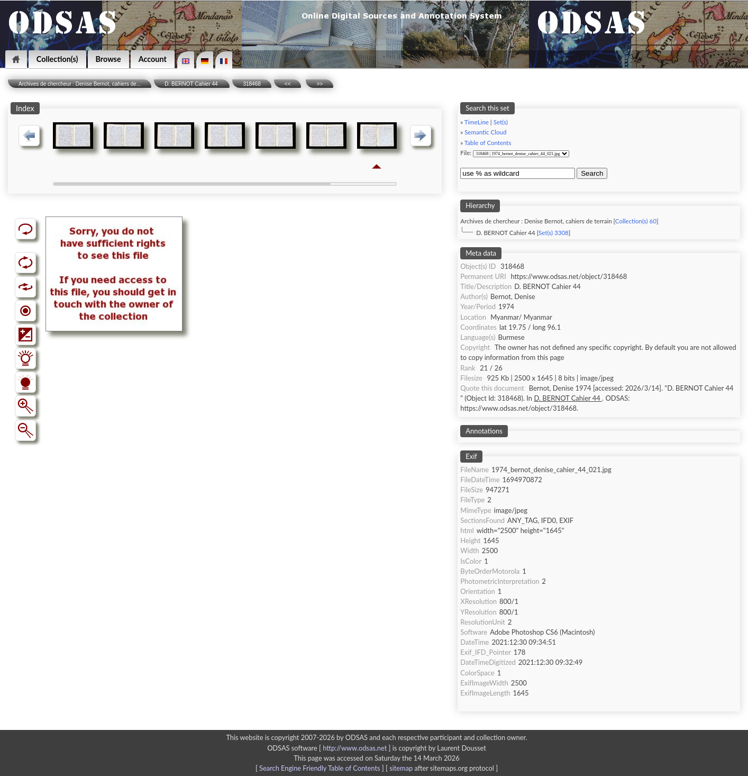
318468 (251, 84)
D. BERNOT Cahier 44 (192, 84)
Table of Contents (488, 142)
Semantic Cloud (485, 132)
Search (592, 173)
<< (288, 84)
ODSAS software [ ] (330, 748)
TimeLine (476, 122)
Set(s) (501, 122)
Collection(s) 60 (635, 221)
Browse (108, 59)
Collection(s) (57, 59)
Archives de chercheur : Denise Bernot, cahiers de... (80, 84)
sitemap (401, 768)
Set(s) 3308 (554, 232)
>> (319, 84)
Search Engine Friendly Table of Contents (319, 768)
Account (153, 59)
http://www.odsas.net (355, 748)
